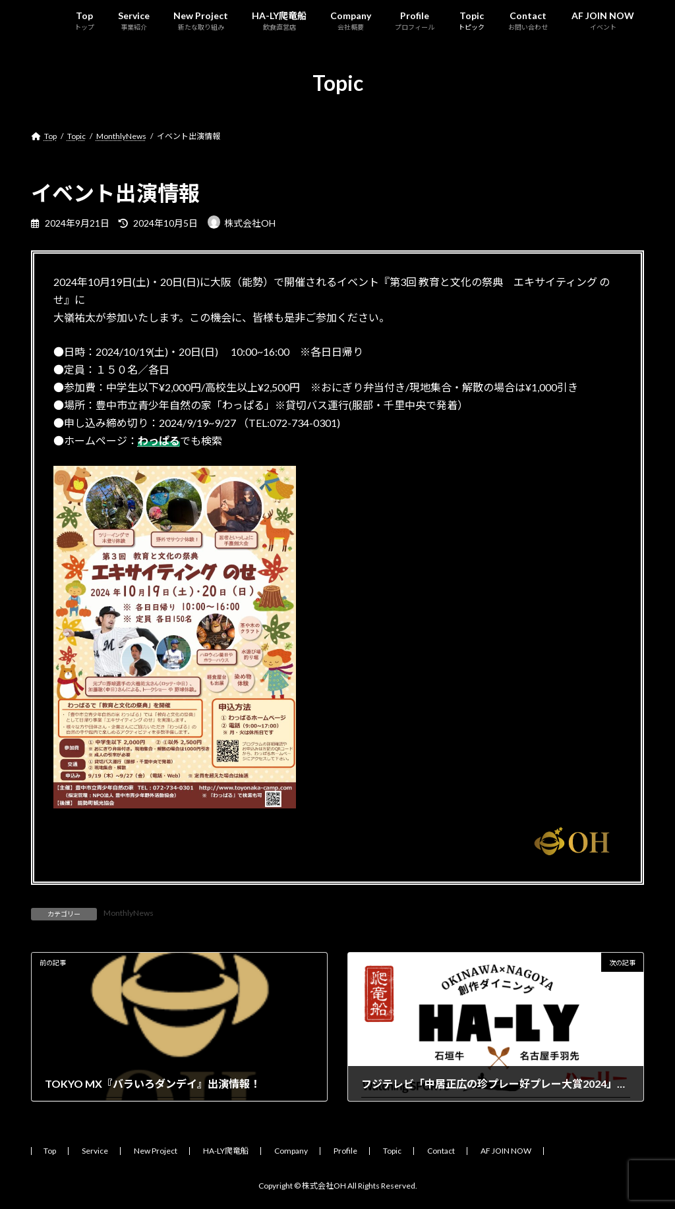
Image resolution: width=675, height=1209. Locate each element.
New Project (155, 1151)
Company (291, 1151)
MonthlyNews (128, 913)
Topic (392, 1151)
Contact (441, 1151)
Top (50, 1151)
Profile (345, 1151)
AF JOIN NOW (506, 1151)
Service (95, 1151)
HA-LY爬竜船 (226, 1151)
